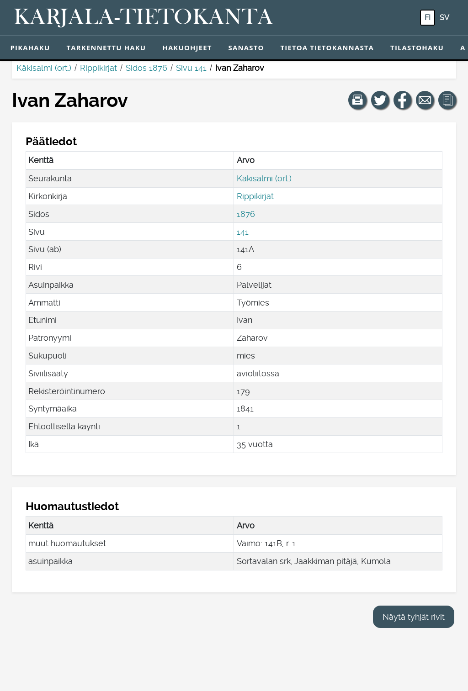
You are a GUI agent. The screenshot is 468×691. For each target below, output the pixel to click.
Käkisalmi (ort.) (43, 68)
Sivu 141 (191, 68)
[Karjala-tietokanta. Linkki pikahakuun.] (143, 17)
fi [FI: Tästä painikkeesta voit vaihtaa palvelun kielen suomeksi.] (428, 17)
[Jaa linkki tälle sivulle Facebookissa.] (403, 100)
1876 (246, 214)
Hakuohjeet (187, 47)
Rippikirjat (98, 68)
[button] (357, 100)
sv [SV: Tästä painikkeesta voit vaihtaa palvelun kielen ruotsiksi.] (444, 17)
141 (243, 232)
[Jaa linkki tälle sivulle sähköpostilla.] (425, 100)
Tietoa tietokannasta (327, 47)
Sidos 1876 (146, 68)
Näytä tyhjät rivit (414, 617)
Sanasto (246, 47)
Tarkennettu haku (106, 47)
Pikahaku (30, 47)
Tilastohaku (417, 47)
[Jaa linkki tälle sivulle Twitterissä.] (380, 100)
